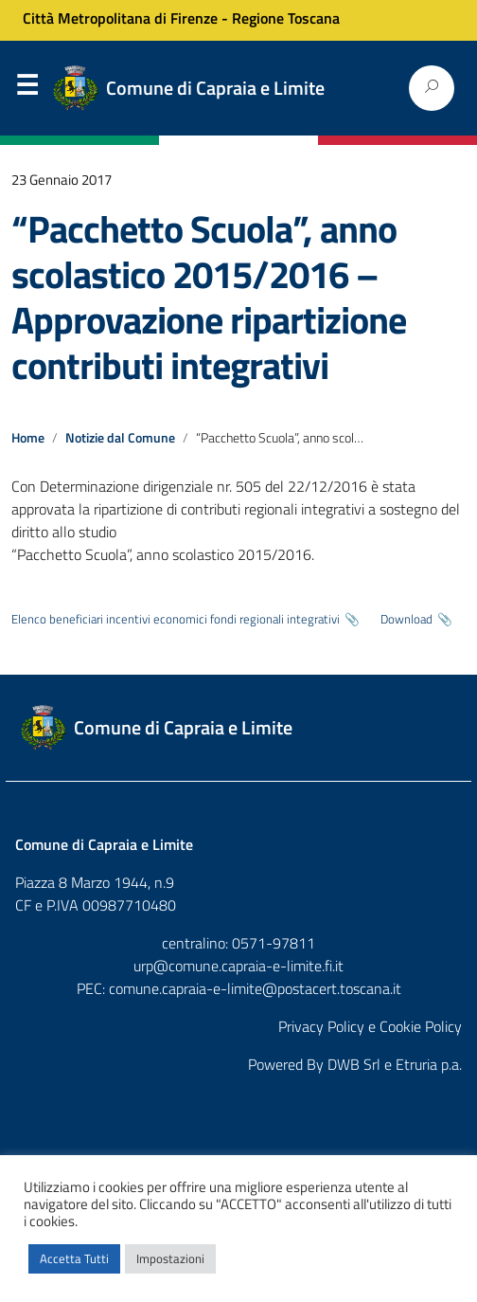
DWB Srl (353, 1064)
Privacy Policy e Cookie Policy (370, 1026)
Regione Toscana (286, 18)
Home (27, 437)
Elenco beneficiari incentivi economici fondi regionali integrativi (175, 618)
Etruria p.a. (429, 1064)
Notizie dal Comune (120, 437)
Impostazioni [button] (170, 1258)
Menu (26, 89)
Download (406, 618)
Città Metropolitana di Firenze (120, 18)
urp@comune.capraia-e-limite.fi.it (238, 965)
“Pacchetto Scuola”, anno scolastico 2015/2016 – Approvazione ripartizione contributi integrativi (208, 297)
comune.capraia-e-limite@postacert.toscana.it (255, 988)
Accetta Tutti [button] (74, 1258)
